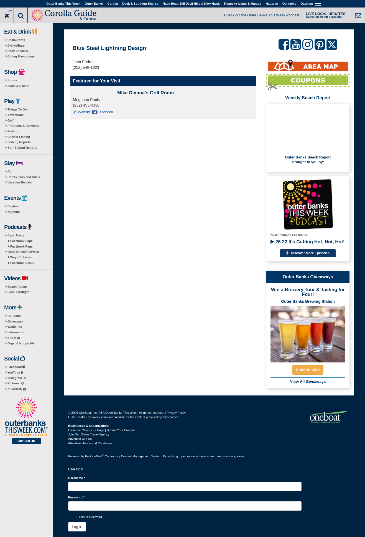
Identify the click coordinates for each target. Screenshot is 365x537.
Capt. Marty (15, 235)
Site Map (13, 337)
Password (76, 497)
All (9, 171)
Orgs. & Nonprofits (21, 343)
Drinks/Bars (16, 45)
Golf (10, 120)
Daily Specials (17, 50)
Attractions (15, 115)
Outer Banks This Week (63, 3)
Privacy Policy (176, 412)
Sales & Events (18, 85)
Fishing (12, 131)
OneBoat (97, 456)
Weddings (14, 326)
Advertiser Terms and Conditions (90, 443)
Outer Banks (94, 3)
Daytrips (307, 3)
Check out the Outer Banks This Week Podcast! (262, 15)
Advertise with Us (80, 438)
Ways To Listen (21, 257)
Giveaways (15, 321)
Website (84, 112)
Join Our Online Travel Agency (88, 434)
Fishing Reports (19, 142)
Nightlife (13, 211)
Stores (12, 80)
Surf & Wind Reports (22, 147)
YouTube (15, 372)
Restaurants (16, 40)
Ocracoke (289, 3)
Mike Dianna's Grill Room (145, 92)
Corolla (112, 3)
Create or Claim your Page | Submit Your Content (101, 430)
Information (15, 332)
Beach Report (17, 286)
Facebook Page (21, 241)
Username (76, 478)
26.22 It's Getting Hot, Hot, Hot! (307, 241)
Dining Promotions (21, 56)
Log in (77, 527)
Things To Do (17, 109)
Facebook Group (22, 262)
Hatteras (272, 3)
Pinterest (15, 383)
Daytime (13, 206)
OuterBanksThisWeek (23, 251)
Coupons (14, 315)
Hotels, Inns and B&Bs (23, 177)
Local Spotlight (18, 292)
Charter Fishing (18, 136)
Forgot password (90, 516)
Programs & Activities (23, 125)
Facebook (16, 367)
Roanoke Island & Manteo (242, 3)
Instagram (16, 378)
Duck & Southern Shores (140, 3)
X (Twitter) (16, 388)
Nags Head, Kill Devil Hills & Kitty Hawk (191, 3)
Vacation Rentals (19, 182)
